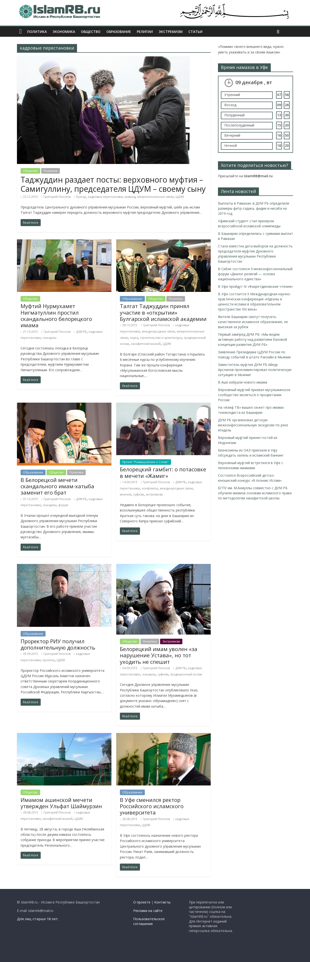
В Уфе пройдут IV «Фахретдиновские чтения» (255, 286)
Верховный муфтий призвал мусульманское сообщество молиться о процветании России (254, 394)
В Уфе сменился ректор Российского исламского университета (152, 806)
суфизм (138, 494)
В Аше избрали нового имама (242, 382)
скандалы (49, 338)
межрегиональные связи (155, 197)
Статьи (195, 31)
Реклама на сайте (148, 910)
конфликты (150, 488)
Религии (145, 31)
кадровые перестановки (105, 197)
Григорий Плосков (57, 197)
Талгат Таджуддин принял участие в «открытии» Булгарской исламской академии (163, 312)
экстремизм (154, 494)
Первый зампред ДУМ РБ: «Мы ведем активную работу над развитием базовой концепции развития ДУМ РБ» (252, 339)
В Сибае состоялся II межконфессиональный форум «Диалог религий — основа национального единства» (255, 273)
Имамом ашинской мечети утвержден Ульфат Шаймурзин (61, 803)
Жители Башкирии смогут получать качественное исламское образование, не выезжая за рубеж (253, 321)
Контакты (162, 902)
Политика (37, 31)
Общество (91, 31)
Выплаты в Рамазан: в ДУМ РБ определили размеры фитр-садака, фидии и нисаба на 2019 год (253, 208)
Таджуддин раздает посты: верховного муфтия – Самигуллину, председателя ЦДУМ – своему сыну (113, 184)
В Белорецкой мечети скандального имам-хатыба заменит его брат (57, 486)
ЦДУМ (180, 197)
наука (134, 338)
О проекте (141, 902)
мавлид (130, 197)
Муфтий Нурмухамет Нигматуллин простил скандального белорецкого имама (56, 315)
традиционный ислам (186, 674)
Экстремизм (171, 31)
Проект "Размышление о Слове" (145, 462)
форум (63, 505)
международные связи (158, 331)
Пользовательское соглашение (149, 921)
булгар (81, 197)
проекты (49, 660)
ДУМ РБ (81, 332)
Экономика (64, 31)
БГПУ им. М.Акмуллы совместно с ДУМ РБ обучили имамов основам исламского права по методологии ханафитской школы (255, 493)
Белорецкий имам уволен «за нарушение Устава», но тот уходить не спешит (158, 655)
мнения (125, 494)
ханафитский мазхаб (146, 344)
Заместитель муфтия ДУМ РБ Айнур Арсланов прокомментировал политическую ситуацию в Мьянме (255, 369)
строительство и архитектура (161, 338)
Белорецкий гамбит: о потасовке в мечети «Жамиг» (163, 472)
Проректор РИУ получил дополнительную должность (58, 644)
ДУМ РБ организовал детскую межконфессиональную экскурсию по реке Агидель (253, 425)
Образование (118, 31)
